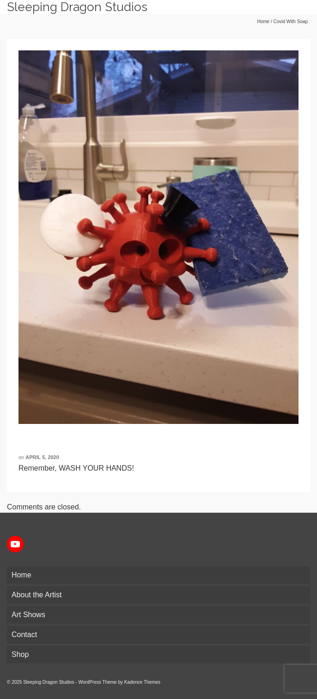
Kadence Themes (142, 682)
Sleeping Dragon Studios (77, 7)
